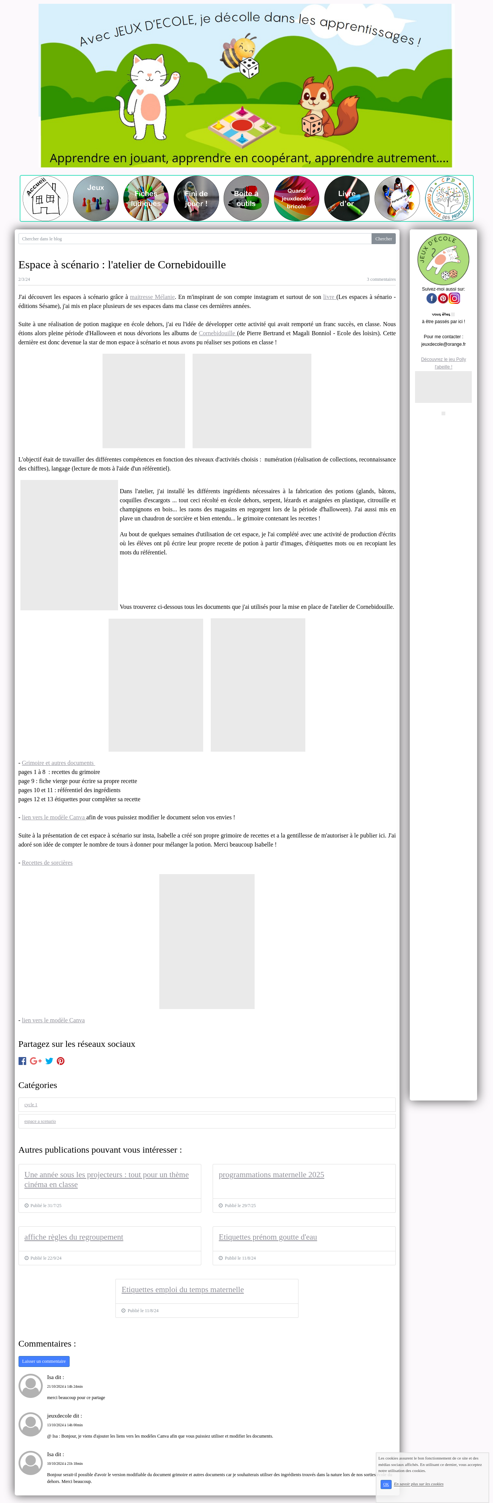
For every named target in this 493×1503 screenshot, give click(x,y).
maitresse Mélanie (152, 297)
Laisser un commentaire (44, 1361)
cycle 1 (31, 1104)
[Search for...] (195, 238)
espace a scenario (40, 1121)
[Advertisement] (443, 529)
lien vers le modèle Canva (54, 817)
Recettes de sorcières (47, 862)
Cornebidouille (218, 333)
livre (329, 297)
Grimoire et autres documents (58, 763)
